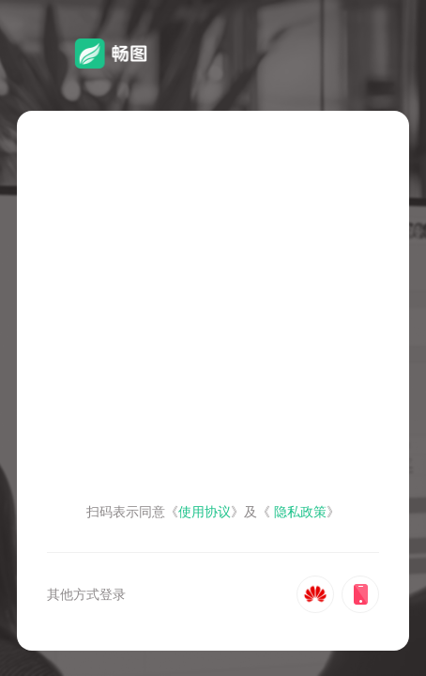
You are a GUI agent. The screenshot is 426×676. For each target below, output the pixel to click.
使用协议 (204, 511)
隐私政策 (300, 511)
